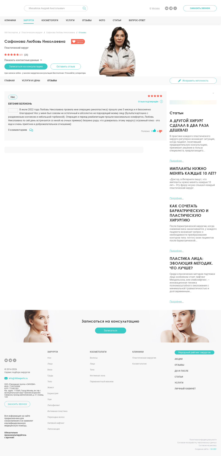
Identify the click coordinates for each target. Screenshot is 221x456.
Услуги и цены (31, 80)
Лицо (50, 364)
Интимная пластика (57, 411)
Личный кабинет (185, 388)
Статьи (117, 20)
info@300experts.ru (18, 378)
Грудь (50, 375)
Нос (49, 358)
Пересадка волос (56, 417)
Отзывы (86, 20)
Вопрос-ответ (137, 20)
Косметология (139, 364)
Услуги (70, 20)
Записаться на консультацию (26, 66)
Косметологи (50, 20)
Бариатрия (52, 393)
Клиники (10, 20)
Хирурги (28, 20)
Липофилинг (53, 405)
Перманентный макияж (102, 381)
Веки (49, 369)
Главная (9, 80)
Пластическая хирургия (144, 358)
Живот (50, 387)
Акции (179, 359)
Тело (49, 381)
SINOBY (213, 449)
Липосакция (53, 429)
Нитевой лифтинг (55, 423)
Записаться (110, 330)
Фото (102, 20)
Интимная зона (97, 375)
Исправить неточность (195, 80)
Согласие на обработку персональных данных (197, 443)
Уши (49, 399)
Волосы (94, 358)
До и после (181, 371)
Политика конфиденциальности (203, 440)
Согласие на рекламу (208, 445)
